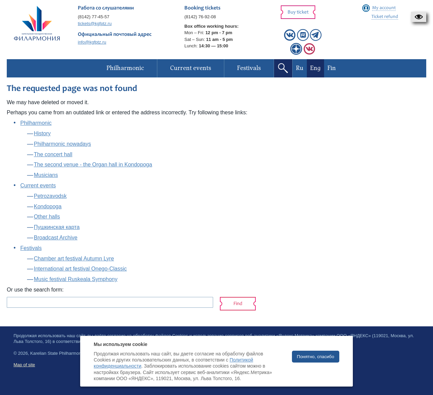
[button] (418, 17)
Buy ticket (298, 12)
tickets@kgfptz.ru (95, 23)
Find (237, 303)
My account (384, 8)
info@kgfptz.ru (92, 42)
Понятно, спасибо (315, 356)
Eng (315, 68)
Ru (299, 68)
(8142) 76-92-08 (200, 16)
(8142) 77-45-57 (93, 16)
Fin (331, 68)
